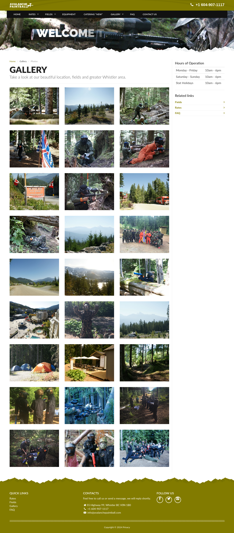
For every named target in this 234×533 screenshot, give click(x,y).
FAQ (132, 14)
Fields (49, 14)
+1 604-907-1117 (97, 508)
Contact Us (150, 14)
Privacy (126, 527)
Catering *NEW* (93, 14)
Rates (32, 14)
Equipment (69, 14)
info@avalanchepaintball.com (104, 512)
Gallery (115, 14)
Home (17, 14)
